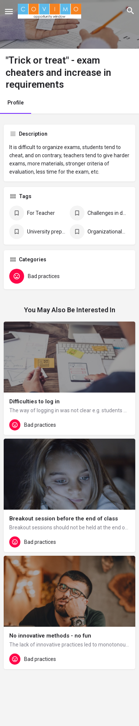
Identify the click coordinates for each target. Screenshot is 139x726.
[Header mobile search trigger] (130, 11)
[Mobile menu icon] (9, 11)
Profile (15, 103)
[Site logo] (50, 11)
